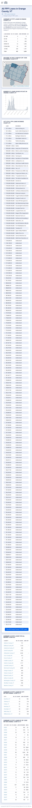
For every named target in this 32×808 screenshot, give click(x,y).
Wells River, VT (7, 711)
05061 (5, 755)
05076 (5, 769)
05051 (5, 747)
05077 (5, 772)
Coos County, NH (8, 655)
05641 (5, 784)
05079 (5, 774)
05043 (5, 742)
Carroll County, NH (8, 650)
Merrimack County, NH (9, 668)
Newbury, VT (7, 706)
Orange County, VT (8, 670)
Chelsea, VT (7, 701)
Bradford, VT (7, 699)
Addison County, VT (9, 643)
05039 (5, 735)
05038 (5, 732)
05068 (5, 757)
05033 (5, 727)
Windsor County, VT (8, 685)
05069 (5, 760)
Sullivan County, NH (8, 678)
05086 (5, 782)
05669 (5, 794)
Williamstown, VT (8, 714)
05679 (5, 799)
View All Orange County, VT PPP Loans (16, 629)
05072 (5, 764)
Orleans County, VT (8, 673)
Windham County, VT (9, 683)
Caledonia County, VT (9, 648)
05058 (5, 750)
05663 (5, 792)
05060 (5, 752)
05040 (5, 737)
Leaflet (14, 86)
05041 (5, 740)
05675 (5, 797)
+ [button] (4, 63)
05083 (5, 779)
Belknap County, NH (8, 645)
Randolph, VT (7, 709)
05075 (5, 767)
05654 (5, 789)
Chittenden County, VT (9, 653)
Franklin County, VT (8, 660)
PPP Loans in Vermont (10, 14)
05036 (5, 730)
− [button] (4, 65)
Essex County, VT (8, 658)
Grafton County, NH (8, 663)
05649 (5, 787)
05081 (5, 777)
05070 (5, 762)
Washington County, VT (9, 680)
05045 (5, 745)
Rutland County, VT (8, 675)
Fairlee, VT (6, 704)
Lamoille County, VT (8, 665)
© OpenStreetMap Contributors (22, 86)
